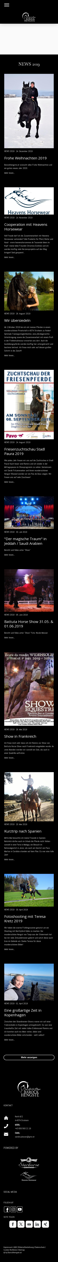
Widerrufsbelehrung (26, 1247)
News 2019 (9, 151)
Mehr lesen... (9, 172)
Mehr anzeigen (29, 1057)
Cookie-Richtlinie (10, 1250)
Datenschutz (40, 1247)
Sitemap (21, 1250)
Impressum (8, 1247)
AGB (15, 1247)
